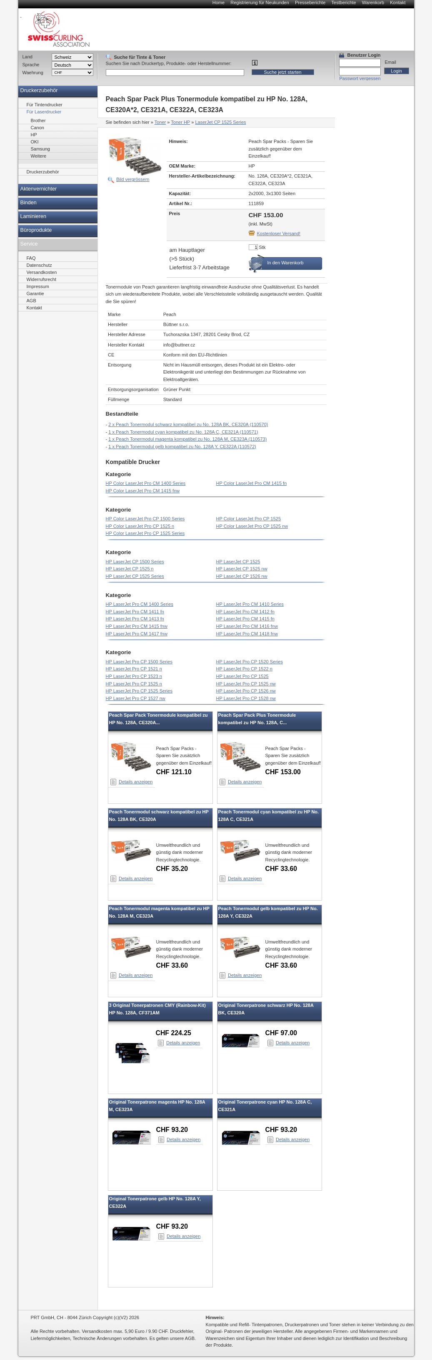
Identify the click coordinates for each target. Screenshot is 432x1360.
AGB (31, 300)
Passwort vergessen (360, 78)
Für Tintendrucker (44, 104)
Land (27, 56)
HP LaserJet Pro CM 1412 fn (245, 611)
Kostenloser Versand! (279, 233)
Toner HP (180, 122)
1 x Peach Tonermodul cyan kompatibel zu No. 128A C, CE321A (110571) (183, 431)
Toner (160, 122)
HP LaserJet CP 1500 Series (135, 561)
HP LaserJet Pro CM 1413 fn (135, 618)
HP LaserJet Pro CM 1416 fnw (247, 626)
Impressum (38, 286)
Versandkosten (42, 272)
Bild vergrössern (132, 179)
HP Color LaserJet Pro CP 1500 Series (145, 518)
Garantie (35, 293)
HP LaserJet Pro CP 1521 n (134, 668)
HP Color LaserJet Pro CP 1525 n (140, 526)
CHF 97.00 (281, 1032)
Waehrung (32, 72)
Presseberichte (310, 2)
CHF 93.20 (172, 1129)
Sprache (31, 64)
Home (218, 2)
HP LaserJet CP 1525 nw (241, 568)
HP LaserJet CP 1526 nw (241, 576)
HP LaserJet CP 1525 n (130, 568)
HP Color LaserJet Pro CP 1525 (248, 518)
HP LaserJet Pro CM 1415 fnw (136, 626)
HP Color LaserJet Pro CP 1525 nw (252, 526)
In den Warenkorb (285, 262)
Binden (28, 203)
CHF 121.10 (174, 771)
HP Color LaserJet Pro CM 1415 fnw (143, 490)
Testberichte (343, 2)
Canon (37, 127)
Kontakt (397, 2)
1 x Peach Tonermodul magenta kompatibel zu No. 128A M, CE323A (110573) (187, 439)
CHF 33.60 (281, 868)
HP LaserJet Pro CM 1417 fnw (136, 633)
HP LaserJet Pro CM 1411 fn (135, 611)
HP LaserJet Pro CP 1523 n (134, 676)
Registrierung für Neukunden (259, 2)
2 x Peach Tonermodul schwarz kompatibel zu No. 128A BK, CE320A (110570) (188, 424)
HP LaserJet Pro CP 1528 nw (246, 698)
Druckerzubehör (39, 90)
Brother (38, 120)
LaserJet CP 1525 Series (220, 122)
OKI (35, 141)
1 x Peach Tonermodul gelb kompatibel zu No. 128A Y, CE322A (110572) (182, 446)
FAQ (31, 258)
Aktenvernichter (38, 189)
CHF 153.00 (283, 771)
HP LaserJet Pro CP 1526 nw (246, 690)
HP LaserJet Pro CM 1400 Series (139, 604)
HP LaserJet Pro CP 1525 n (134, 683)
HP (34, 134)
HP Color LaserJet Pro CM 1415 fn (251, 483)
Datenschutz (39, 265)
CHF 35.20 (172, 868)
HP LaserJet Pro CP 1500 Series (139, 661)
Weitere (39, 155)
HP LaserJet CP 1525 (238, 561)
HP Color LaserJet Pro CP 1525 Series (145, 533)
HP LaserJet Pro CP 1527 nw (135, 698)
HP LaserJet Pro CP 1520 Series (249, 661)
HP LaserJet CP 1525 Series (135, 576)
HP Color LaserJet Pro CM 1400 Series (146, 483)
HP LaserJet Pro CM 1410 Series (250, 604)
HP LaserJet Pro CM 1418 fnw (247, 633)
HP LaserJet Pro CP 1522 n (244, 668)
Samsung (40, 148)
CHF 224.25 (173, 1032)
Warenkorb (373, 2)
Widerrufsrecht (42, 279)
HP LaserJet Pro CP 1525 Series (139, 690)
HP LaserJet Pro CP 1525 (242, 676)
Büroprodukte (36, 230)
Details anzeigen (135, 781)
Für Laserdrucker (44, 111)
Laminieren (33, 216)
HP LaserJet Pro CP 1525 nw (246, 683)
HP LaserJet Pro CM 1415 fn (245, 618)
